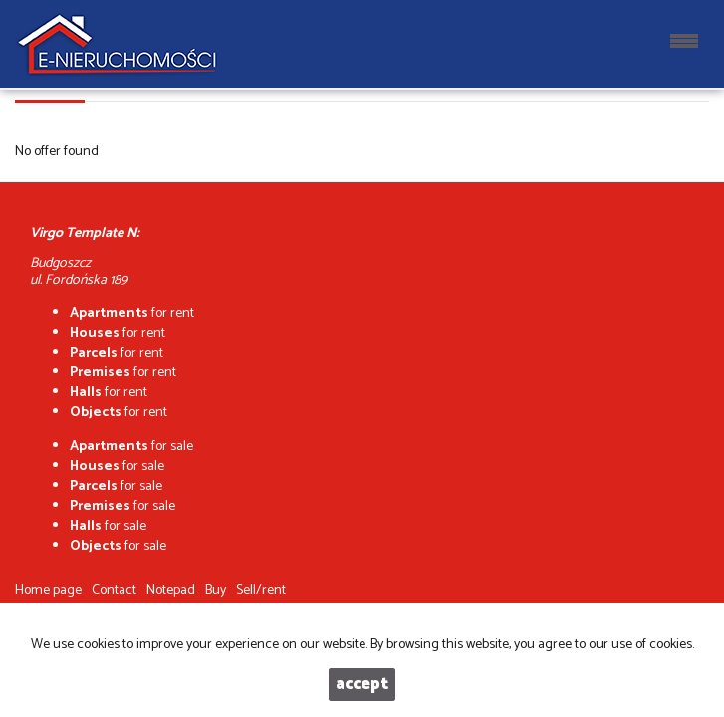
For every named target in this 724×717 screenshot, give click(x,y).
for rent (132, 313)
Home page (48, 590)
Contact (114, 590)
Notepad (170, 590)
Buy (215, 590)
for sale (131, 446)
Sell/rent (261, 590)
